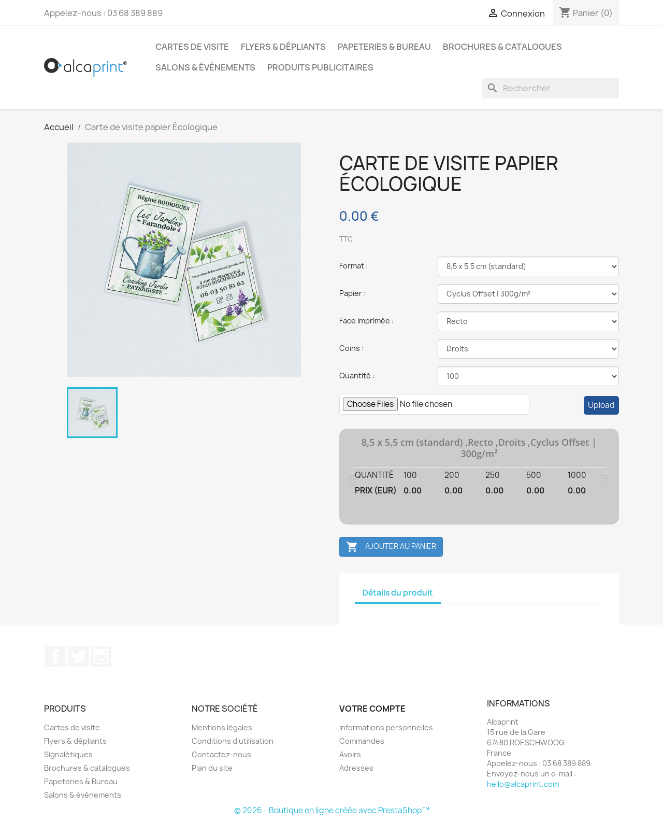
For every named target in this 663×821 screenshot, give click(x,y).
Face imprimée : (366, 320)
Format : (353, 266)
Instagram (101, 656)
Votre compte (372, 708)
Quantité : (356, 375)
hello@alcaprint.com (523, 784)
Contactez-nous (221, 754)
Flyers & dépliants (283, 46)
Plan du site (212, 768)
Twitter (78, 656)
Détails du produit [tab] (398, 592)
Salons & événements (205, 67)
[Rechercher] (550, 88)
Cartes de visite (192, 46)
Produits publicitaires (320, 67)
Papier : (352, 293)
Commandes (361, 741)
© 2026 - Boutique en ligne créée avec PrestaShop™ (331, 810)
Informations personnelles (386, 727)
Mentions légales (222, 727)
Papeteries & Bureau (384, 46)
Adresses (356, 768)
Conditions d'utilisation (232, 741)
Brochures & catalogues (502, 46)
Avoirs (350, 754)
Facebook (55, 656)
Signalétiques (68, 754)
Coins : (351, 348)
